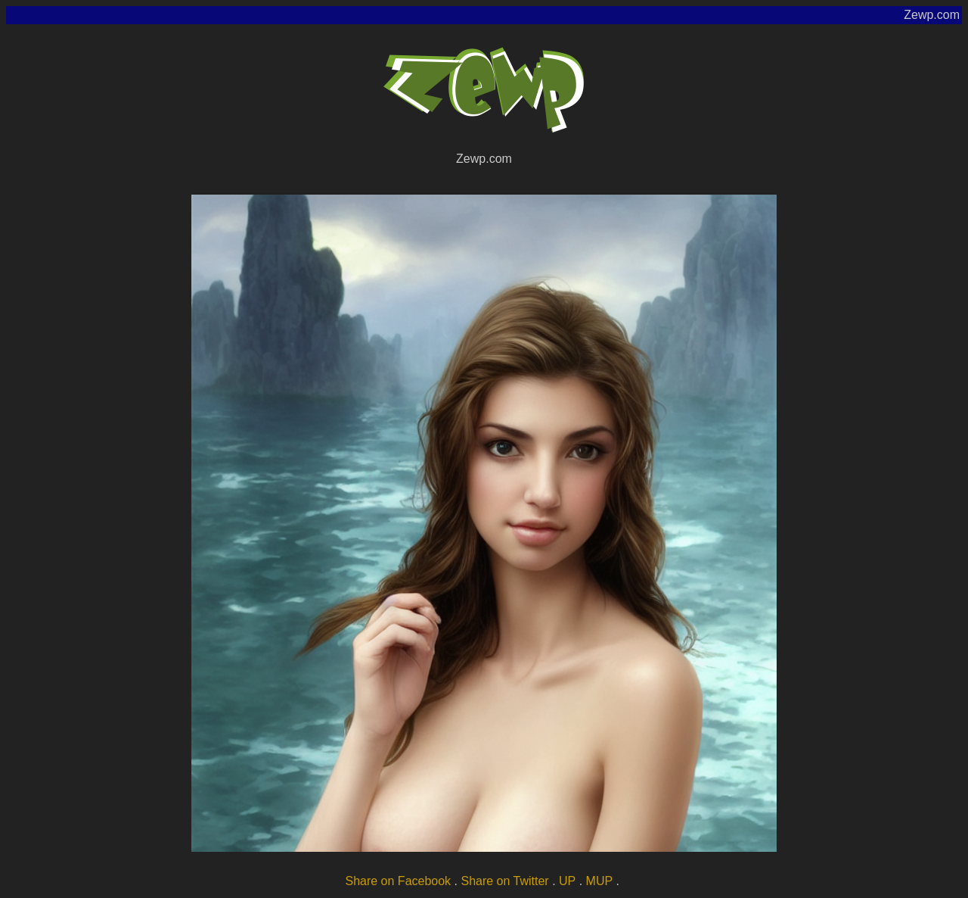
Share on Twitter (504, 881)
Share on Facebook (398, 881)
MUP (599, 881)
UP (567, 881)
